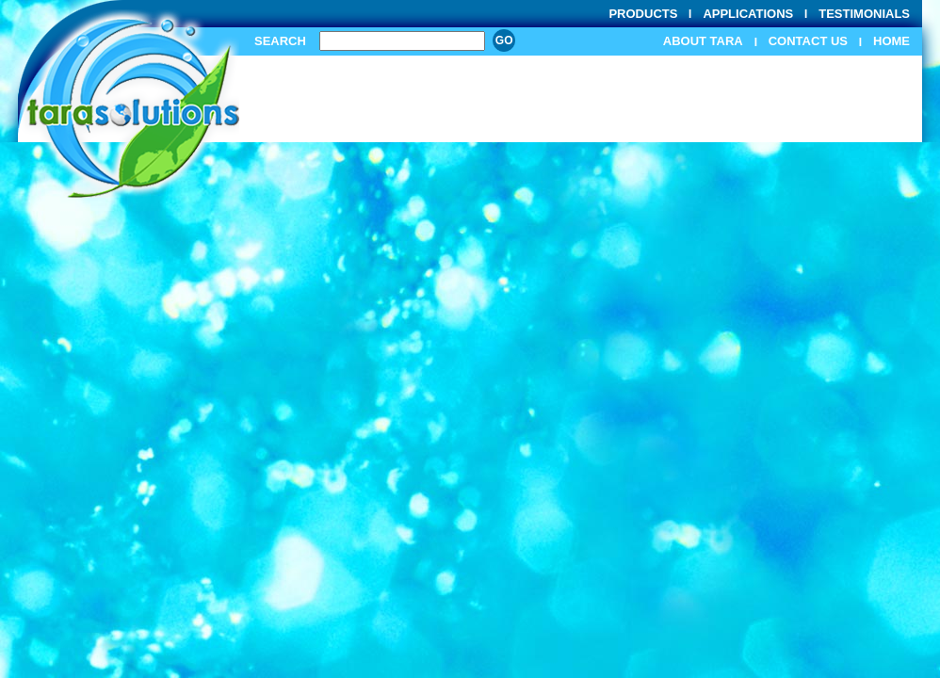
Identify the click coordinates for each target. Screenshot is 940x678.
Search (280, 41)
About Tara (703, 41)
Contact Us (808, 41)
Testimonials (864, 14)
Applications (748, 14)
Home (891, 41)
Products (642, 14)
